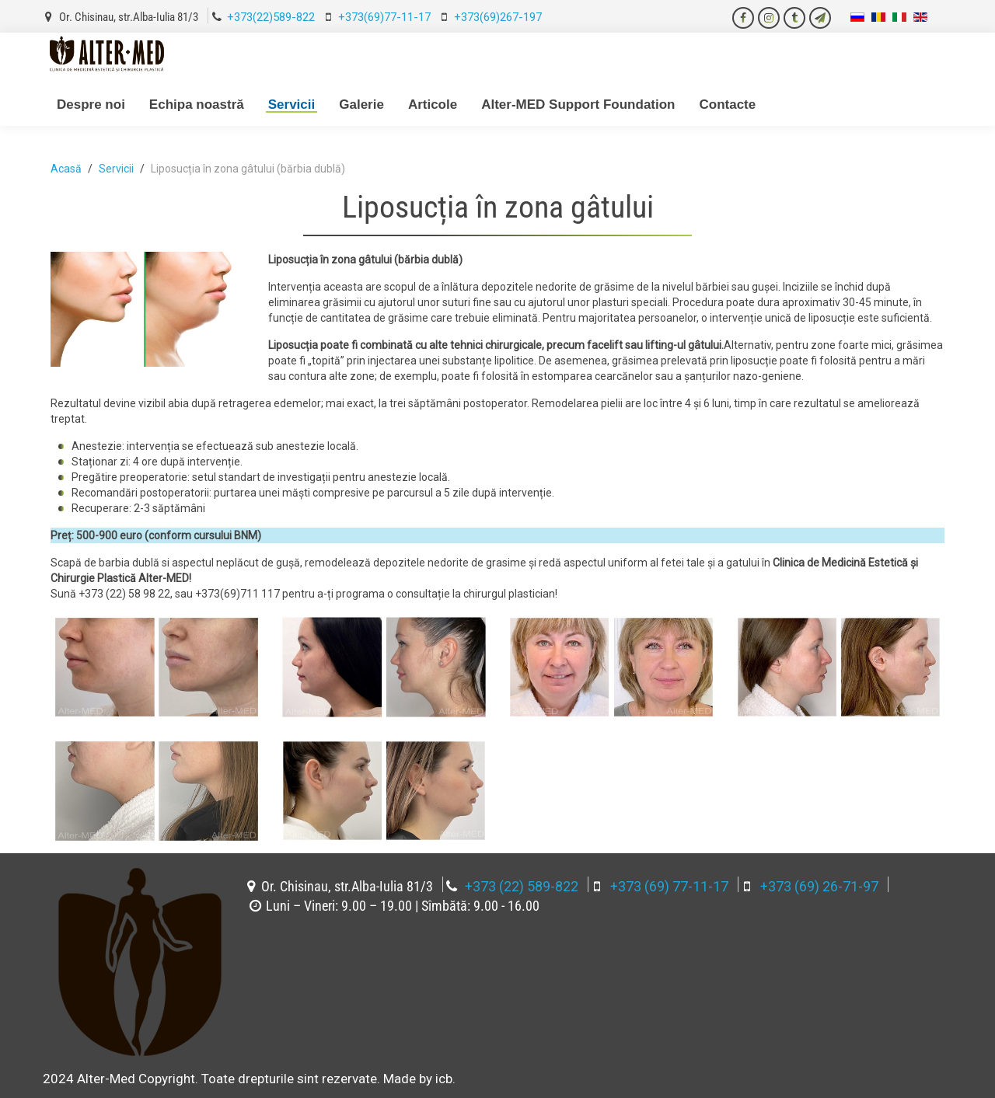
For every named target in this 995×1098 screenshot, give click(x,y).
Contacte (728, 104)
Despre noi (91, 104)
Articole (432, 104)
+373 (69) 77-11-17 (669, 886)
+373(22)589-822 (271, 17)
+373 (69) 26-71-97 (819, 886)
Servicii (292, 104)
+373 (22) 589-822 (521, 886)
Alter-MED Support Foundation (578, 104)
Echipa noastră (196, 104)
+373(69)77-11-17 (384, 17)
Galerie (361, 104)
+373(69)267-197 (498, 17)
